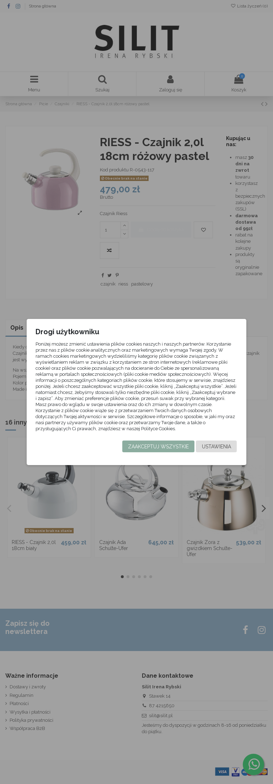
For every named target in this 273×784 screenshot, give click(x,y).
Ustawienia (215, 446)
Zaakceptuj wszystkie (157, 446)
